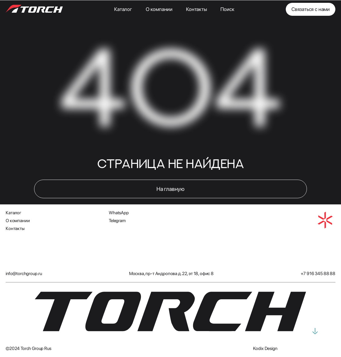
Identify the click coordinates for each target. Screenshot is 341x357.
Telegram (117, 220)
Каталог (123, 9)
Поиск (227, 9)
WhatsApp (119, 212)
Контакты (196, 9)
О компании (159, 9)
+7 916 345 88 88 (318, 273)
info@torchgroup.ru (24, 273)
